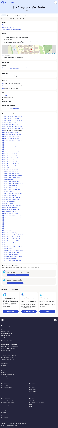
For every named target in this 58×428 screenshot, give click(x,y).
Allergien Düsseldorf (5, 353)
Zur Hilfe (47, 311)
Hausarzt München (5, 328)
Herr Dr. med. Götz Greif (10, 154)
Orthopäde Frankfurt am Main (8, 338)
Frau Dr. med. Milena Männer (11, 252)
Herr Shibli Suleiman (9, 201)
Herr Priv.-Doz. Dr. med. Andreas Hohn (14, 152)
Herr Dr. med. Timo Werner (11, 207)
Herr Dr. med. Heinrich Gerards (12, 173)
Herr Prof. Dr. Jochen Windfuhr (12, 138)
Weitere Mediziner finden (6, 340)
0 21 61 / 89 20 (8, 25)
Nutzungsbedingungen (6, 415)
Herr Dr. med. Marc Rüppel (11, 195)
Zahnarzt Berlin (4, 329)
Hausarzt (3, 370)
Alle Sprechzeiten (14, 68)
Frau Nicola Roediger (9, 191)
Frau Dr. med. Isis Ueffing (10, 233)
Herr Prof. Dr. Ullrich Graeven (11, 118)
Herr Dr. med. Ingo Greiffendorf (12, 148)
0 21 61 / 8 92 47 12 (9, 27)
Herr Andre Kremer (9, 179)
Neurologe (3, 367)
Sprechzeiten (10, 15)
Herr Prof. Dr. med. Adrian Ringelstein (13, 235)
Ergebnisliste (9, 18)
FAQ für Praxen (32, 387)
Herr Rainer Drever (9, 248)
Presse (30, 404)
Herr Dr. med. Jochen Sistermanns (13, 126)
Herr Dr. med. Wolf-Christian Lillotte (13, 183)
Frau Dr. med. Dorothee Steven (12, 199)
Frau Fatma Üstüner (9, 203)
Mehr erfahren (10, 311)
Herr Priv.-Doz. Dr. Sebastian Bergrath (13, 236)
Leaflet (47, 53)
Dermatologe (4, 376)
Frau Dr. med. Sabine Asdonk (11, 163)
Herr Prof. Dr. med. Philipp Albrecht (13, 256)
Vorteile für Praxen (33, 385)
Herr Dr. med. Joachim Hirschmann (13, 175)
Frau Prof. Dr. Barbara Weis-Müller (13, 205)
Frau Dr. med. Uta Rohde (10, 187)
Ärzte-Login (18, 275)
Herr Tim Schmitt (8, 231)
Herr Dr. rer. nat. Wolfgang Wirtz (12, 209)
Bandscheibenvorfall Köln (7, 352)
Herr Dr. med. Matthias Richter (12, 189)
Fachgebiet (17, 15)
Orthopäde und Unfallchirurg (7, 374)
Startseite (3, 18)
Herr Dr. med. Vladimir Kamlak (12, 177)
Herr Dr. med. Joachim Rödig (11, 136)
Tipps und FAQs (4, 385)
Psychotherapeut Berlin (6, 333)
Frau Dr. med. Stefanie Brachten (12, 161)
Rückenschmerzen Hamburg (7, 357)
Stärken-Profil (32, 393)
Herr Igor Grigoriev (9, 219)
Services (24, 15)
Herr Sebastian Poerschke (10, 185)
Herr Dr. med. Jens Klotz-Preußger (13, 246)
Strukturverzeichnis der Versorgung (9, 400)
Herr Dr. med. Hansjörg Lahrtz (11, 181)
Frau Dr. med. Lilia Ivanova (11, 254)
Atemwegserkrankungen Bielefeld (8, 355)
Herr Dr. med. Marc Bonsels (11, 223)
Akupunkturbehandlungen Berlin (8, 348)
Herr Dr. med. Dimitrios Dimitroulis (13, 217)
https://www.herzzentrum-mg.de (12, 29)
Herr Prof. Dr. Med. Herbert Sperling (13, 116)
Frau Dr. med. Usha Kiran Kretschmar (13, 140)
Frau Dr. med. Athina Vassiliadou (12, 144)
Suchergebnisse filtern (29, 311)
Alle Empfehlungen (14, 108)
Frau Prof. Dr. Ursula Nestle (11, 132)
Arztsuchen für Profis (6, 405)
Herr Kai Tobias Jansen (10, 229)
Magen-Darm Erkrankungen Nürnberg (9, 346)
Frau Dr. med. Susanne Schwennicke (13, 215)
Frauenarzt (3, 372)
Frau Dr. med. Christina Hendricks (12, 238)
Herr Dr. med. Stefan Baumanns (12, 165)
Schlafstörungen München (7, 350)
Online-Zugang (32, 391)
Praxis (3, 15)
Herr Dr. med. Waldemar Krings (12, 122)
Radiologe (3, 365)
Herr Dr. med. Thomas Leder (11, 157)
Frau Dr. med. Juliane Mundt (11, 124)
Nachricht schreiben (15, 283)
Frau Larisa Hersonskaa (10, 244)
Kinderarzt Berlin (5, 331)
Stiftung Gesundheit (33, 400)
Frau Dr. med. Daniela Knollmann (12, 134)
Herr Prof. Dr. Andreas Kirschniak (12, 227)
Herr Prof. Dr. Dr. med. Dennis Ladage (13, 250)
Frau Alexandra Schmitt (10, 258)
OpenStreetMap (52, 53)
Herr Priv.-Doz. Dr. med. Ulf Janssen (13, 120)
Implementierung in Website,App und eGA (7, 403)
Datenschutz (4, 414)
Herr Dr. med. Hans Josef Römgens (13, 193)
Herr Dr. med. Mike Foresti (11, 171)
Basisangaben (32, 389)
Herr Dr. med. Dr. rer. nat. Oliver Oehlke (14, 240)
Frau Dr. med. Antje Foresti (11, 169)
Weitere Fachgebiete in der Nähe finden (10, 377)
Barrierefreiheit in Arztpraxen (7, 387)
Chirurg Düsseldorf (5, 337)
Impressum (3, 412)
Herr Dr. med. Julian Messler (11, 221)
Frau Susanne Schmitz (9, 150)
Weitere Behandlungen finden (7, 359)
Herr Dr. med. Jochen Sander (11, 213)
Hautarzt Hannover (5, 335)
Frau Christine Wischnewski (11, 211)
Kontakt (31, 406)
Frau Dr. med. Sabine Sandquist (12, 197)
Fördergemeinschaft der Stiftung (36, 402)
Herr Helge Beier (8, 167)
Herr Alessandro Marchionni (11, 242)
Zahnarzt (3, 368)
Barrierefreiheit (4, 417)
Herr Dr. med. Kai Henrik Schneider (13, 160)
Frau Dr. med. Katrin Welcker (11, 142)
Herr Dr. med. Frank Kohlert (11, 156)
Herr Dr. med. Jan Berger (10, 146)
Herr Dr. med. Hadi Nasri (10, 225)
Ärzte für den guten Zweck (35, 394)
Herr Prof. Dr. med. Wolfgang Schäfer (13, 128)
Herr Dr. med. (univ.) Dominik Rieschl (13, 260)
